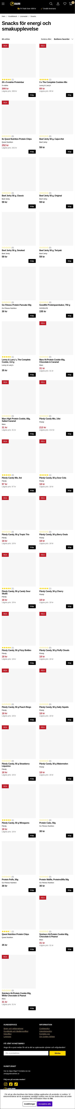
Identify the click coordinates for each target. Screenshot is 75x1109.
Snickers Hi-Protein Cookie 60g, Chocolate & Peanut (54, 935)
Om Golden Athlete (47, 1037)
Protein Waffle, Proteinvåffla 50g (54, 879)
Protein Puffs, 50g (10, 879)
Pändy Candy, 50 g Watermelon (53, 764)
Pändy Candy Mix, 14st (49, 419)
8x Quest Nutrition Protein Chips (17, 139)
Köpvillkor (8, 1034)
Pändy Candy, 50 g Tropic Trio (15, 534)
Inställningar (29, 1104)
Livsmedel (24, 16)
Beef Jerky (43, 142)
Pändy (41, 422)
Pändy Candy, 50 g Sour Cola (52, 478)
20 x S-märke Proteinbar (13, 82)
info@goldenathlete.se (11, 1074)
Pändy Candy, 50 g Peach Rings (16, 707)
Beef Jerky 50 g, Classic (13, 196)
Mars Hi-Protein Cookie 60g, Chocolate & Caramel (52, 361)
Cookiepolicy (44, 1029)
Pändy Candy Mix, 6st (12, 478)
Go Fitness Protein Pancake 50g (16, 305)
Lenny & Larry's (45, 85)
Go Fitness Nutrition (9, 308)
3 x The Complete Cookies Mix (53, 82)
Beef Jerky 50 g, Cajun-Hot (51, 139)
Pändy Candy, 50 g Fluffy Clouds (54, 650)
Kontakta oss (44, 1034)
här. (51, 1098)
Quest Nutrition (7, 142)
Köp (32, 95)
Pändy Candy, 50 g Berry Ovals (53, 534)
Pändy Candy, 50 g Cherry (51, 591)
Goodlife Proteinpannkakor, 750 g (54, 305)
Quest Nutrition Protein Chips (15, 934)
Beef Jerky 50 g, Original (50, 196)
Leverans (7, 1037)
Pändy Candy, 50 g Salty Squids (54, 707)
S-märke (5, 85)
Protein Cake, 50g (47, 823)
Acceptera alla (44, 1104)
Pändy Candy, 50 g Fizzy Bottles (16, 650)
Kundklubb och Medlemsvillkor (16, 1031)
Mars (41, 365)
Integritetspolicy (45, 1031)
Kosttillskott (12, 16)
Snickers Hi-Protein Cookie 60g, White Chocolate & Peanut (16, 994)
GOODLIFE (43, 308)
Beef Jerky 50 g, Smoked (13, 250)
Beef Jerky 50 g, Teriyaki (50, 250)
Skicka (57, 1053)
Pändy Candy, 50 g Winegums (15, 823)
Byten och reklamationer (13, 1029)
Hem (3, 16)
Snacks (33, 16)
